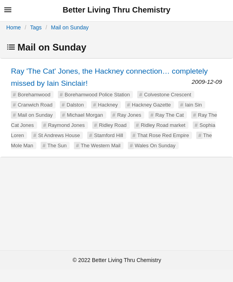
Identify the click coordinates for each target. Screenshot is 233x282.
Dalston (75, 105)
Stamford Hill (108, 135)
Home (13, 27)
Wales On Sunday (154, 145)
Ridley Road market (163, 125)
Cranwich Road (35, 105)
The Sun (56, 145)
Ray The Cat (169, 115)
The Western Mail (101, 145)
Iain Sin (193, 105)
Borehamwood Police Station (97, 95)
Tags (36, 27)
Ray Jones (129, 115)
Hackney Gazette (151, 105)
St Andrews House (59, 135)
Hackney (108, 105)
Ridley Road (113, 125)
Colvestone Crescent (167, 95)
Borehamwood (34, 95)
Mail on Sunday (70, 27)
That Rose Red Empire (163, 135)
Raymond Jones (66, 125)
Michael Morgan (85, 115)
